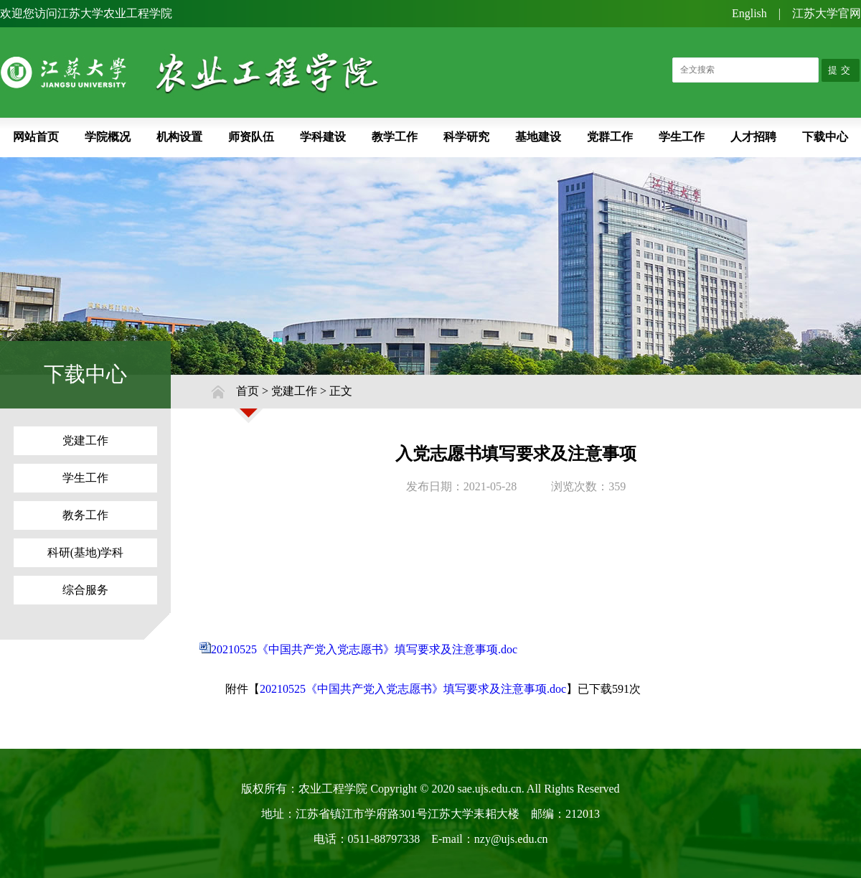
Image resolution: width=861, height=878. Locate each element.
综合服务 (85, 590)
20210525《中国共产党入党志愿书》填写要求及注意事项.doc (364, 649)
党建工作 (85, 440)
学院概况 (108, 137)
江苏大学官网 (826, 13)
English (749, 13)
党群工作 (610, 137)
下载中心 (825, 137)
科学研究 (466, 137)
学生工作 (682, 137)
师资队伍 (251, 137)
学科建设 (323, 137)
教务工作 (85, 515)
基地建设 (538, 137)
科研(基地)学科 (85, 552)
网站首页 (36, 137)
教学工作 (395, 137)
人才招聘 (753, 137)
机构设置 (179, 137)
